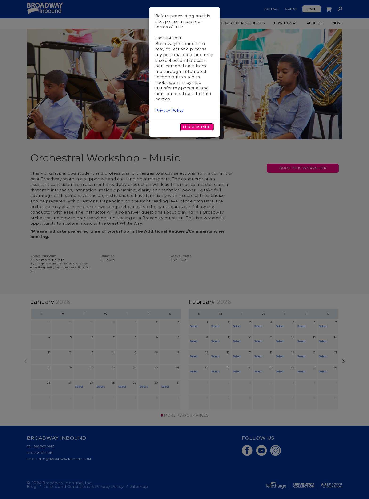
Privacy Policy (169, 110)
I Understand (197, 127)
